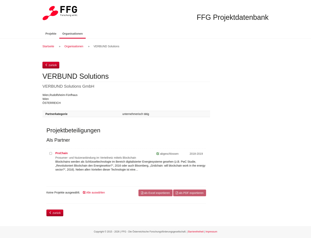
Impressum (211, 231)
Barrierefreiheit (196, 231)
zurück (51, 65)
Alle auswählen (94, 192)
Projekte (50, 33)
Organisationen (74, 33)
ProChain (61, 153)
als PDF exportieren (189, 192)
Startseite (48, 46)
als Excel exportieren (155, 192)
